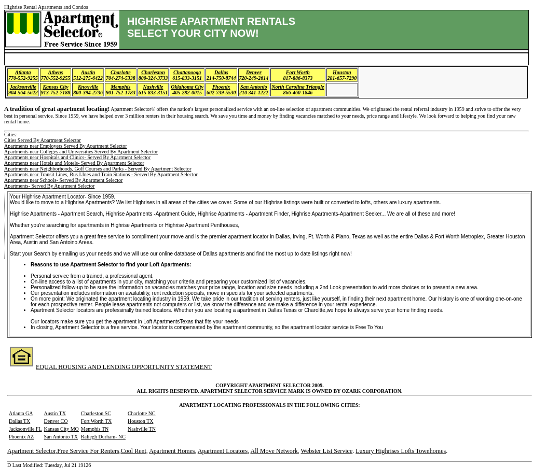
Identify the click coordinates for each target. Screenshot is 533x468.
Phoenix (221, 87)
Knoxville (88, 87)
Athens (55, 72)
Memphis (120, 87)
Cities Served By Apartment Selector (42, 140)
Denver (254, 72)
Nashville (153, 87)
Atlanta (23, 72)
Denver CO (56, 421)
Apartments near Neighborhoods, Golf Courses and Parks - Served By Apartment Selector (97, 169)
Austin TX (55, 413)
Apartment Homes (172, 451)
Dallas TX (19, 421)
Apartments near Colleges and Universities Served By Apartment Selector (81, 151)
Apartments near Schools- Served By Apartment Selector (63, 180)
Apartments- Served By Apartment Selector (49, 186)
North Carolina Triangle (297, 87)
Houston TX (141, 421)
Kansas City (55, 87)
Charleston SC (96, 413)
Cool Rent (133, 451)
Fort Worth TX (96, 421)
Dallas (221, 72)
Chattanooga (187, 72)
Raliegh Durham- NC (103, 436)
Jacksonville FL (25, 429)
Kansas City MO (61, 429)
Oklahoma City (187, 87)
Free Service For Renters (88, 451)
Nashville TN (142, 429)
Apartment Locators (223, 451)
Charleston (153, 72)
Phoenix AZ (21, 436)
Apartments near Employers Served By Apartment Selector (65, 146)
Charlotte (121, 72)
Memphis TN (94, 429)
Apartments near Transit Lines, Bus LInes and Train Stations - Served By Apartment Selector (101, 174)
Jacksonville (23, 87)
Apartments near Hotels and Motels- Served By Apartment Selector (74, 163)
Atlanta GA (21, 413)
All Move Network (273, 451)
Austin (88, 72)
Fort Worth (298, 72)
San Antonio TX (61, 436)
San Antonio (253, 87)
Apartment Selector (31, 451)
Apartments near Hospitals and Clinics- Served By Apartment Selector (77, 157)
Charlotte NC (142, 413)
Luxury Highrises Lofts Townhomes (401, 451)
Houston (342, 72)
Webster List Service (327, 451)
